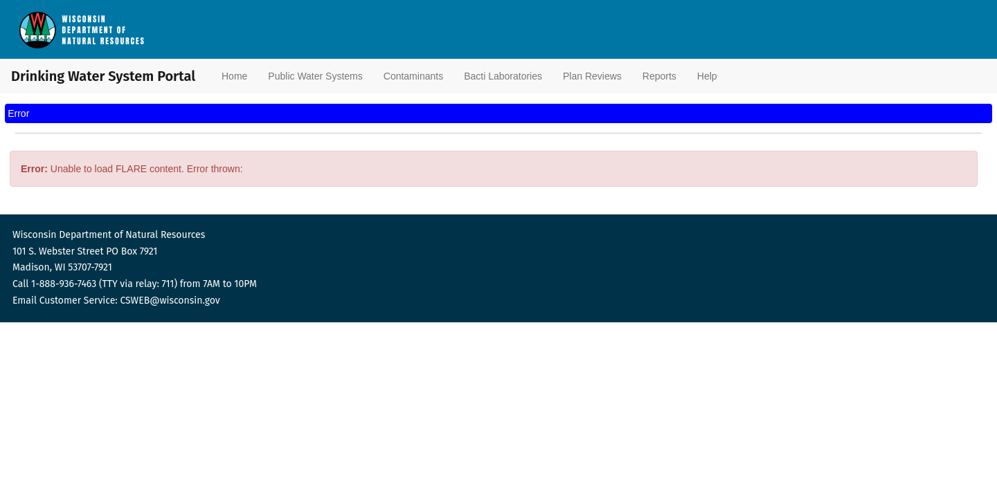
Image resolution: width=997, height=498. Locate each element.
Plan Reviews (592, 76)
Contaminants (413, 76)
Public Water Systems (315, 76)
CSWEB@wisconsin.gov (169, 300)
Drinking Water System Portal (83, 76)
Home (234, 76)
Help (707, 76)
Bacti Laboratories (503, 76)
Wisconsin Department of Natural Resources (108, 235)
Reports (659, 76)
